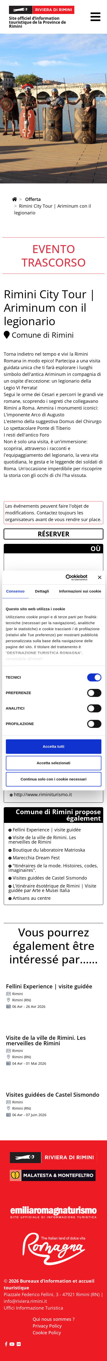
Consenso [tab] (15, 591)
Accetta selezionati (53, 763)
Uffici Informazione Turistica (33, 1308)
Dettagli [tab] (42, 591)
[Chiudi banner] (99, 577)
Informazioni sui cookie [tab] (80, 591)
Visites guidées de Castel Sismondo (47, 878)
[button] (95, 16)
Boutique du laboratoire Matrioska (46, 850)
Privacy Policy (47, 1326)
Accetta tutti (53, 746)
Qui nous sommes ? (54, 1319)
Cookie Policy (47, 1333)
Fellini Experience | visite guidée (44, 829)
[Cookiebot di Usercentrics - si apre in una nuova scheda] (66, 577)
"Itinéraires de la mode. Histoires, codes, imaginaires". (53, 867)
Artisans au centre (29, 898)
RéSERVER (53, 533)
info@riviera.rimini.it (25, 1301)
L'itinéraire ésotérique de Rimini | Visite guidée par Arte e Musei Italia (52, 888)
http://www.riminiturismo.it (43, 794)
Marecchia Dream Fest (34, 857)
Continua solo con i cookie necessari (53, 779)
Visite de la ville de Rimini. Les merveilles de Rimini (42, 839)
